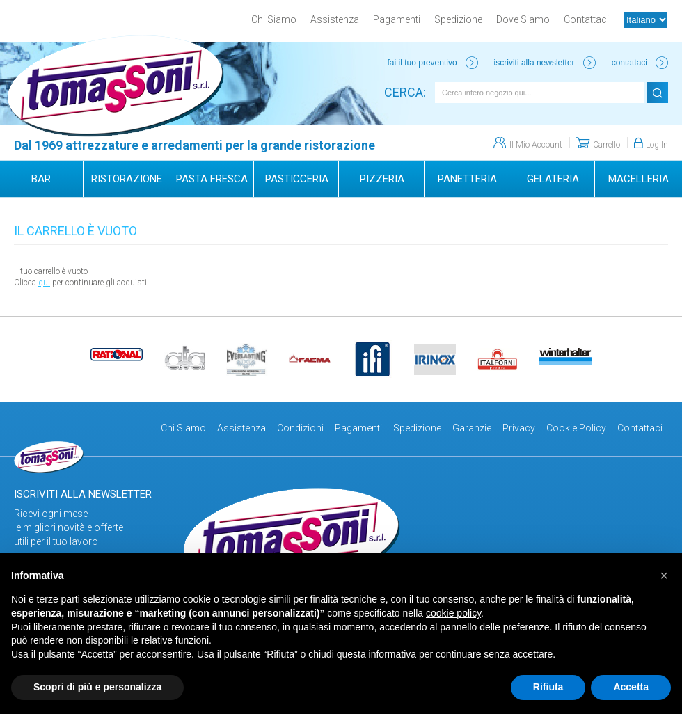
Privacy (518, 428)
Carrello (606, 145)
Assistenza (334, 19)
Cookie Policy (576, 428)
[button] (664, 575)
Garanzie (471, 428)
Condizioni (300, 428)
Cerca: (405, 92)
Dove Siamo (523, 19)
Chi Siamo (273, 19)
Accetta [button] (631, 686)
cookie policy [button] (453, 613)
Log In (657, 145)
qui (44, 282)
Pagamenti (396, 19)
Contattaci (586, 19)
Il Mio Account (535, 145)
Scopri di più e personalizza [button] (97, 686)
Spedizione (458, 19)
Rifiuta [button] (548, 686)
